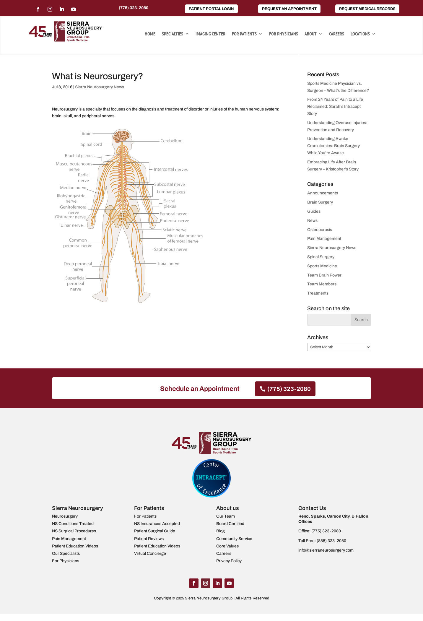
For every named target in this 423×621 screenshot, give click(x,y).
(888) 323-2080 (331, 541)
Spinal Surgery (320, 257)
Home (150, 34)
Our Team (225, 516)
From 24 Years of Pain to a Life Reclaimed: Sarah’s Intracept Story (335, 106)
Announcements (322, 193)
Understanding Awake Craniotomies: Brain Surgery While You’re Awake (333, 145)
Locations (360, 34)
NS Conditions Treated (73, 523)
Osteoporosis (319, 229)
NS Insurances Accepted (157, 523)
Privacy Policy (229, 561)
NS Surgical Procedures (74, 531)
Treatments (317, 293)
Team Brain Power (324, 275)
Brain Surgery (320, 202)
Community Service (234, 539)
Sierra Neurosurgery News (99, 87)
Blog (220, 531)
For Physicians (283, 34)
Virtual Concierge (150, 553)
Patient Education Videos (75, 546)
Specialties (172, 34)
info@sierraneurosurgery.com (326, 550)
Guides (313, 211)
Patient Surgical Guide (154, 531)
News (312, 220)
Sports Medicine (322, 266)
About (311, 34)
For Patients (244, 34)
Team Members (321, 284)
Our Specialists (66, 553)
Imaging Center (210, 34)
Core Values (227, 546)
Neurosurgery (65, 516)
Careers (336, 34)
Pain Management (324, 238)
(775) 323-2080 (133, 8)
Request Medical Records (367, 9)
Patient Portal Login (211, 9)
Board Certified (230, 523)
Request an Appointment (289, 9)
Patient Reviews (149, 539)
